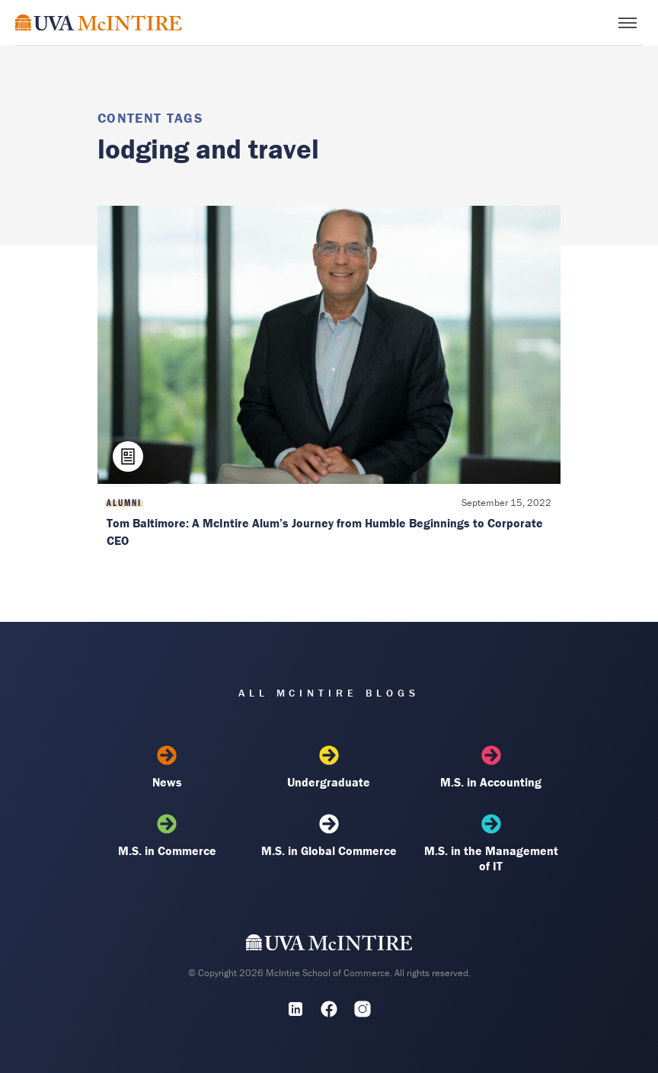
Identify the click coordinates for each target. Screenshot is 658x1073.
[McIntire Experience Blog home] (98, 22)
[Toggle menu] (627, 23)
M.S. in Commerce (166, 836)
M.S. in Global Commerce (329, 836)
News (166, 767)
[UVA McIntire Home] (329, 945)
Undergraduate (329, 767)
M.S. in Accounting (491, 767)
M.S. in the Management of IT (491, 843)
